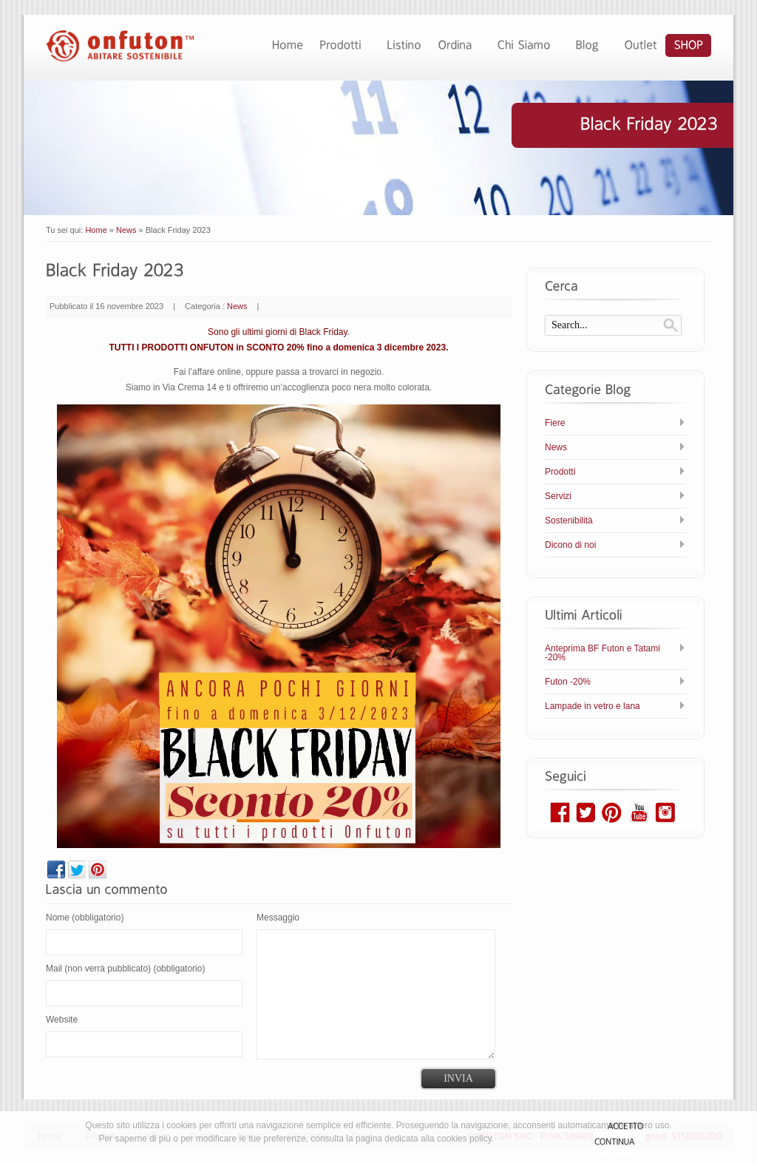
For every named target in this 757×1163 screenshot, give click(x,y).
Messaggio (278, 917)
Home (95, 230)
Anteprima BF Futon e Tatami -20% (602, 653)
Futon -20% (568, 681)
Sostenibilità (569, 520)
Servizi (558, 496)
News (126, 230)
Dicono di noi (570, 544)
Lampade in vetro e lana (592, 706)
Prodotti (560, 471)
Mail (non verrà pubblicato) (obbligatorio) (125, 968)
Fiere (555, 422)
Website (62, 1019)
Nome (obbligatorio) (84, 917)
